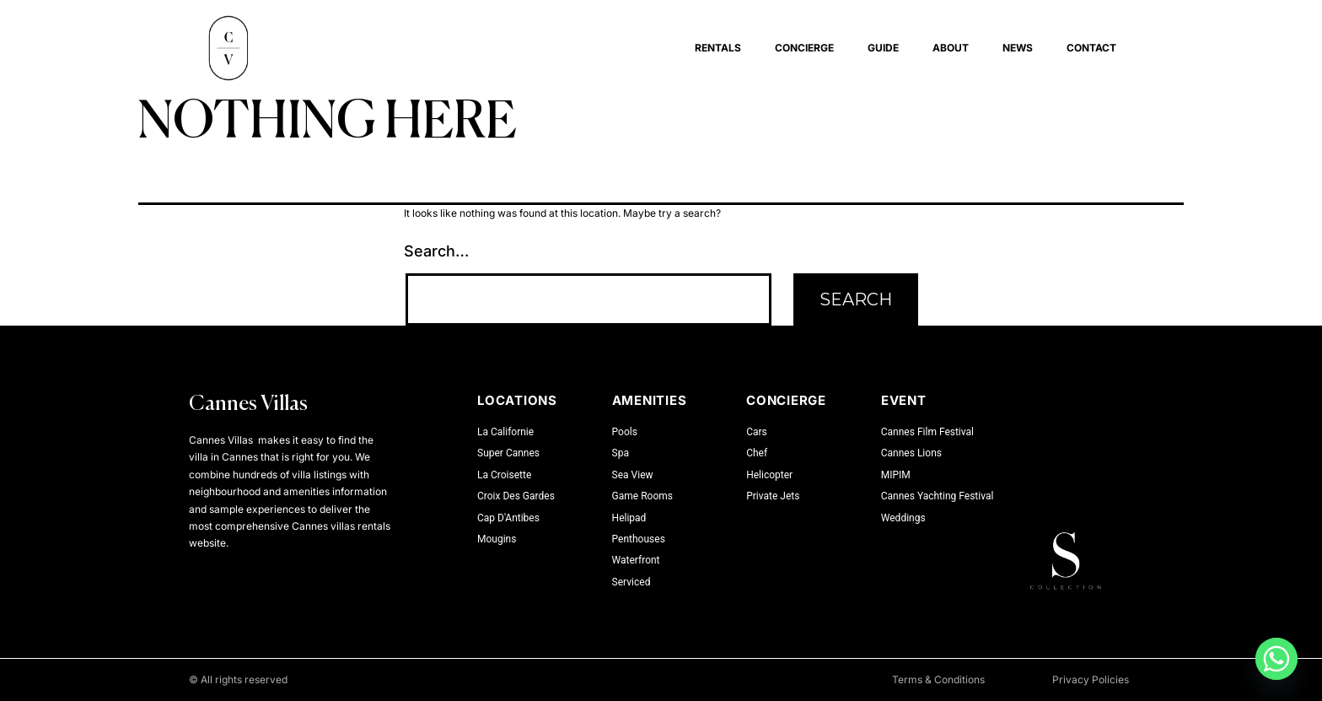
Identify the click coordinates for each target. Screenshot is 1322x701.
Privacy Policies (1090, 679)
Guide (883, 47)
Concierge (804, 47)
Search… (436, 251)
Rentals (718, 47)
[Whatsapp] (1276, 659)
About (950, 47)
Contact (1091, 47)
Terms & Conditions (938, 679)
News (1017, 47)
